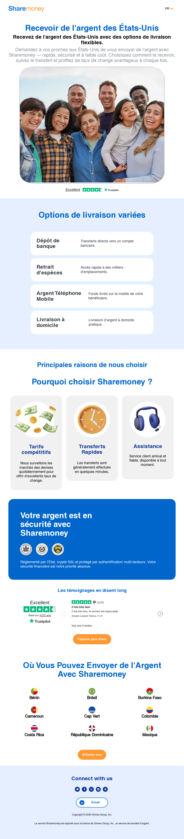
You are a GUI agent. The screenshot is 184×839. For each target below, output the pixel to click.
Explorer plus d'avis (92, 639)
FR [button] (167, 8)
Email (89, 802)
